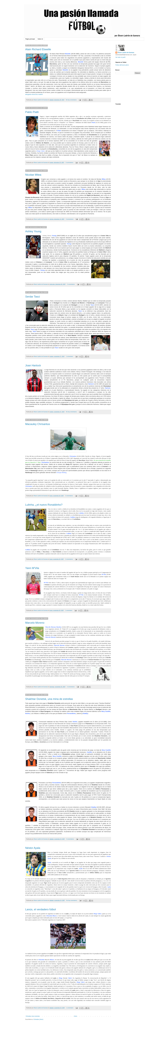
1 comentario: (70, 356)
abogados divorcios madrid (34, 94)
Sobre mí (40, 39)
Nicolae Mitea (33, 174)
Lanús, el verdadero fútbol (40, 909)
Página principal (30, 39)
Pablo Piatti (32, 112)
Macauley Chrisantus (37, 424)
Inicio (75, 1016)
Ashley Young (33, 231)
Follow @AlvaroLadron (122, 65)
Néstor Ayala (32, 847)
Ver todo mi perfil (120, 57)
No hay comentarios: (71, 99)
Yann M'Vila (32, 568)
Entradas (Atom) (38, 1019)
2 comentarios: (71, 284)
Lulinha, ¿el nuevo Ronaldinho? (44, 504)
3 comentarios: (70, 162)
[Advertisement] (51, 1027)
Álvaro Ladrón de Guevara (126, 52)
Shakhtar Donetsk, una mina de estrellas (49, 698)
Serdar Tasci (32, 296)
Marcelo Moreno (34, 622)
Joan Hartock (33, 365)
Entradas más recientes (33, 1016)
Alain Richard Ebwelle (38, 49)
